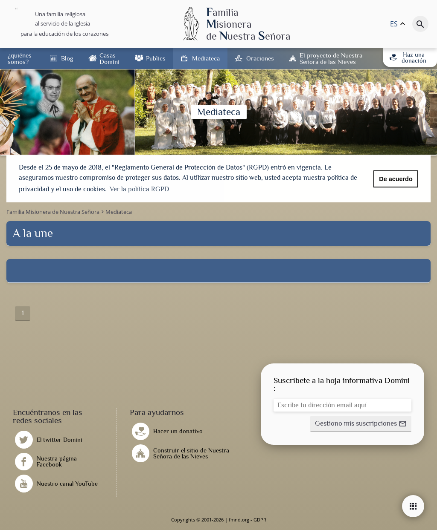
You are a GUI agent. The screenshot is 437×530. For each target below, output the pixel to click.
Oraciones (260, 58)
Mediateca (206, 58)
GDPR (259, 519)
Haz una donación (408, 57)
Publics (156, 58)
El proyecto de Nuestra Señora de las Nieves (331, 58)
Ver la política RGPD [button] (139, 189)
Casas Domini (109, 58)
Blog (67, 58)
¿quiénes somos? (20, 58)
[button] (360, 424)
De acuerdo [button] (395, 179)
